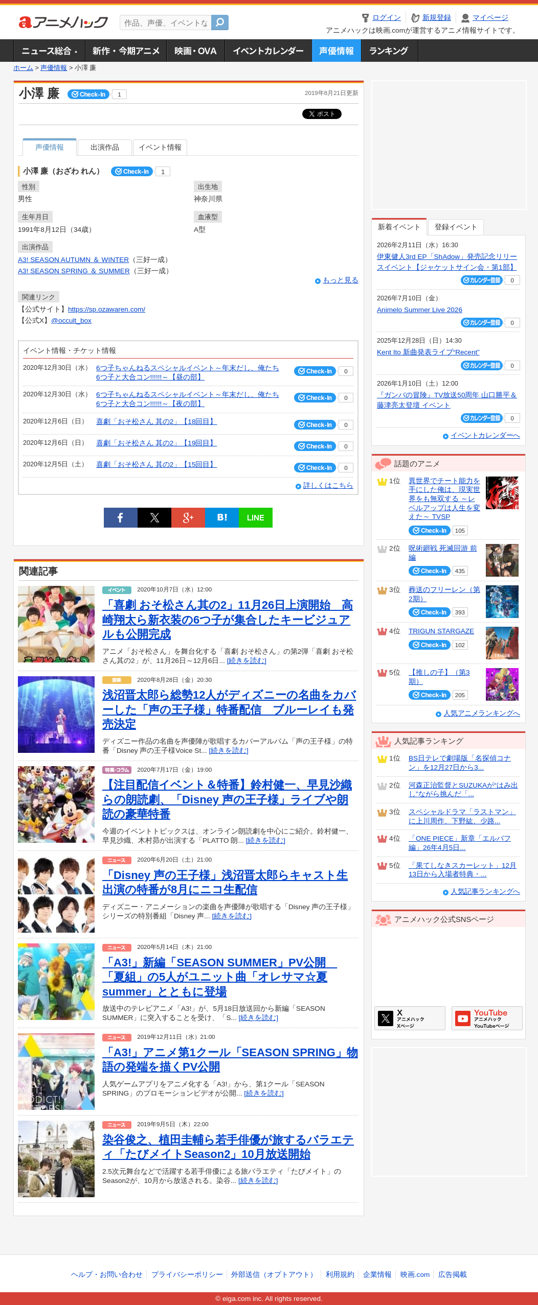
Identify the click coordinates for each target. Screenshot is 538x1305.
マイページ (490, 17)
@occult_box (71, 320)
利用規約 (340, 1274)
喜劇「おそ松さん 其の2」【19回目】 (156, 443)
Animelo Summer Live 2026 (419, 310)
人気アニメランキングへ (481, 713)
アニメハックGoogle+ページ (487, 1018)
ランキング (390, 50)
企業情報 (377, 1274)
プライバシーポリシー (187, 1274)
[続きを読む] (247, 661)
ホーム (23, 68)
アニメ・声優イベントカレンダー (268, 50)
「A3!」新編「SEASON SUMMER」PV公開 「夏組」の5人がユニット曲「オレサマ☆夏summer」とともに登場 (219, 977)
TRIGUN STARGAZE (441, 631)
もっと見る (340, 280)
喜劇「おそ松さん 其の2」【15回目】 (156, 464)
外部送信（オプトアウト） (274, 1274)
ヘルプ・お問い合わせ (107, 1274)
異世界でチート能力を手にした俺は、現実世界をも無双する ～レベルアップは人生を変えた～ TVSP (444, 499)
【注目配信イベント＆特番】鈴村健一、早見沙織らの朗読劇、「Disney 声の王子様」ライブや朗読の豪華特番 (227, 799)
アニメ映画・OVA (195, 50)
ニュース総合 (49, 50)
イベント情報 (160, 147)
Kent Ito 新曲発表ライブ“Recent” (428, 352)
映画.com (415, 1274)
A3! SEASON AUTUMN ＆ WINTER (73, 260)
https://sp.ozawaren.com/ (106, 309)
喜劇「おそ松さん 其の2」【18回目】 (156, 421)
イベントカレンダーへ (485, 435)
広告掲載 (452, 1274)
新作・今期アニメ (125, 50)
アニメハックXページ (409, 1018)
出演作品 (105, 147)
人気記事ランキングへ (485, 891)
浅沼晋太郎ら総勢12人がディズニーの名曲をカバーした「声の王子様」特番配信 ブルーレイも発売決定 (229, 709)
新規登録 (436, 17)
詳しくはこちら (328, 485)
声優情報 (336, 50)
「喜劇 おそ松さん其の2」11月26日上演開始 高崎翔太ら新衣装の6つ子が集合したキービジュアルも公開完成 (227, 619)
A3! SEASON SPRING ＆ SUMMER (74, 271)
